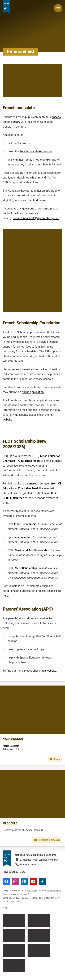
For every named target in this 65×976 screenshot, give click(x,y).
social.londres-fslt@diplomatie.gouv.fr (36, 218)
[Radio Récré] (42, 881)
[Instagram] (15, 881)
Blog (5, 908)
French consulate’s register (36, 151)
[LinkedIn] (24, 881)
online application (33, 392)
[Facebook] (6, 881)
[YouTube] (33, 881)
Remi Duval (32, 890)
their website (48, 670)
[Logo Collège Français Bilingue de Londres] (6, 6)
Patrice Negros (54, 890)
